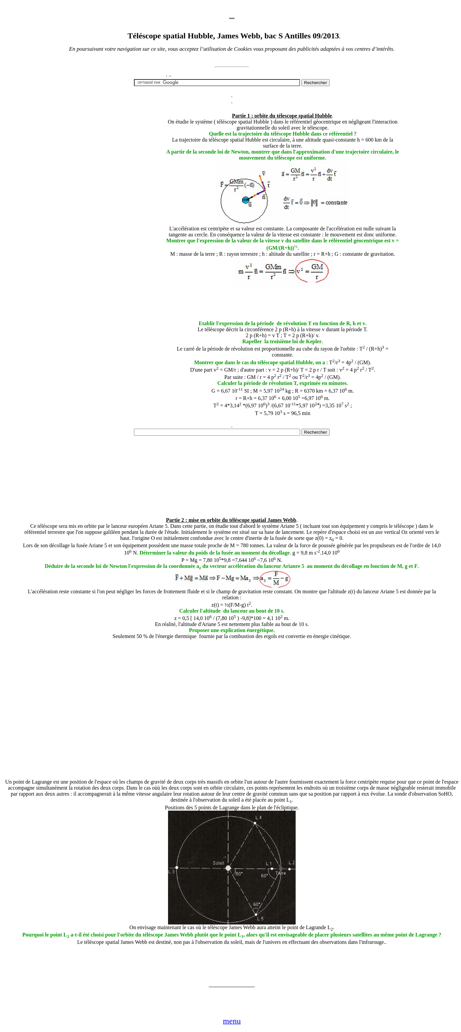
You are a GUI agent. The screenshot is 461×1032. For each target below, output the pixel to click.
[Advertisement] (114, 219)
